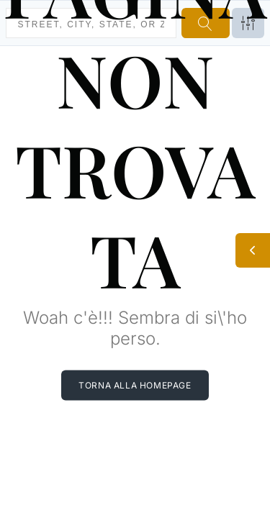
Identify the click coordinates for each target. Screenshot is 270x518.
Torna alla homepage (134, 384)
